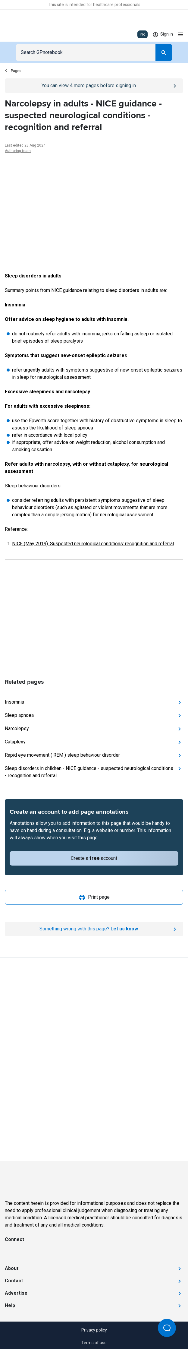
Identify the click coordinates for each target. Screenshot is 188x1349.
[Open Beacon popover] (167, 1328)
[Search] (163, 52)
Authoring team (18, 151)
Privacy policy (94, 1330)
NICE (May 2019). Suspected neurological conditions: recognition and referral (93, 543)
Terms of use (94, 1342)
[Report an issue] (94, 929)
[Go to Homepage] (22, 34)
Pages (13, 70)
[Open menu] (180, 34)
